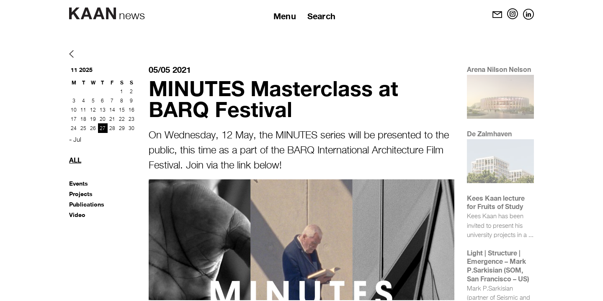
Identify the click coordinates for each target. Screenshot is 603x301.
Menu (284, 16)
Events (78, 183)
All (75, 160)
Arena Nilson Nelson (499, 69)
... (530, 235)
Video (77, 214)
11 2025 (82, 69)
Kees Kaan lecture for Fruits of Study (496, 202)
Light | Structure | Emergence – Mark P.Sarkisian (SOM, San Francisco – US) (498, 266)
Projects (81, 193)
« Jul (75, 140)
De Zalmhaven (489, 134)
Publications (86, 204)
